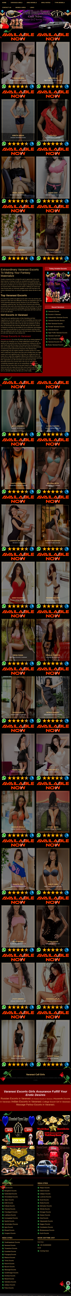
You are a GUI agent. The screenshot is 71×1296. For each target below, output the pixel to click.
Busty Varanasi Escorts (55, 345)
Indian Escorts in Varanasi (26, 1101)
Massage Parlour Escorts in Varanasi (35, 1104)
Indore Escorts (44, 1191)
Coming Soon (44, 1251)
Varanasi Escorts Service (56, 320)
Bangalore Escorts (10, 1191)
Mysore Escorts (9, 1266)
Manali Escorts (9, 1279)
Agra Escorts (8, 1227)
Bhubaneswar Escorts (47, 1230)
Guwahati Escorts (10, 1251)
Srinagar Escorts (45, 1212)
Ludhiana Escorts (10, 1215)
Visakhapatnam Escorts (12, 1242)
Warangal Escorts (10, 1269)
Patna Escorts (9, 1288)
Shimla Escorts (45, 1209)
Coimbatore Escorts (46, 1227)
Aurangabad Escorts (11, 1218)
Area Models (32, 2)
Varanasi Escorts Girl (55, 342)
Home (4, 2)
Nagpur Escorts (45, 1224)
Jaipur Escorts (9, 1200)
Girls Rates (45, 2)
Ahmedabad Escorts (11, 1197)
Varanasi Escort (53, 329)
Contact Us (6, 7)
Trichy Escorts (9, 1260)
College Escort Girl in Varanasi (56, 1102)
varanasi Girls (16, 2)
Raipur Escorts (45, 1187)
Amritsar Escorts (9, 1276)
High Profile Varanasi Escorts (57, 333)
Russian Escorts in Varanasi (16, 1098)
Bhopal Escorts (9, 1230)
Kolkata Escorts (9, 1206)
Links (32, 7)
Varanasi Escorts (53, 311)
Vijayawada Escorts (46, 1221)
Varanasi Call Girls (54, 336)
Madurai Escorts (9, 1257)
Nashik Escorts (9, 1221)
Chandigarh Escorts (10, 1212)
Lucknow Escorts (45, 1197)
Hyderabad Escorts (10, 1194)
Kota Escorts (44, 1218)
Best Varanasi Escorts (55, 323)
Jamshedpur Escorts (11, 1224)
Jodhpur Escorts (9, 1285)
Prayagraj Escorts (10, 1254)
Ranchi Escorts (9, 1263)
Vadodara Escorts (10, 1282)
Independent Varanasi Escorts (58, 317)
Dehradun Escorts (46, 1206)
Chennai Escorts (9, 1209)
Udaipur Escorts (45, 1194)
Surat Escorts (44, 1200)
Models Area (20, 7)
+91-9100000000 (45, 1245)
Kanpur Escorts (45, 1215)
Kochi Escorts (44, 1233)
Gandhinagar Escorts (11, 1273)
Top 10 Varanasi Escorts (56, 339)
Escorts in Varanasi (54, 314)
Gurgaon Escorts (9, 1233)
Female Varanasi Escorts (56, 326)
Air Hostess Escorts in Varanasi (42, 1099)
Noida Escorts (44, 1203)
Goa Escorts (8, 1187)
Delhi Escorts (8, 1203)
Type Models (60, 2)
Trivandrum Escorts (10, 1248)
